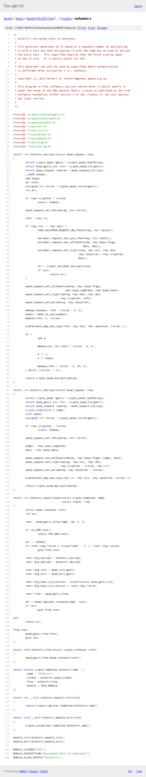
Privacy (33, 771)
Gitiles (23, 771)
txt (130, 771)
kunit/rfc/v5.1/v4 (40, 18)
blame (102, 27)
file (82, 27)
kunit (8, 18)
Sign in (138, 6)
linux (19, 18)
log (91, 27)
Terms (44, 771)
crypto (66, 18)
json (139, 771)
